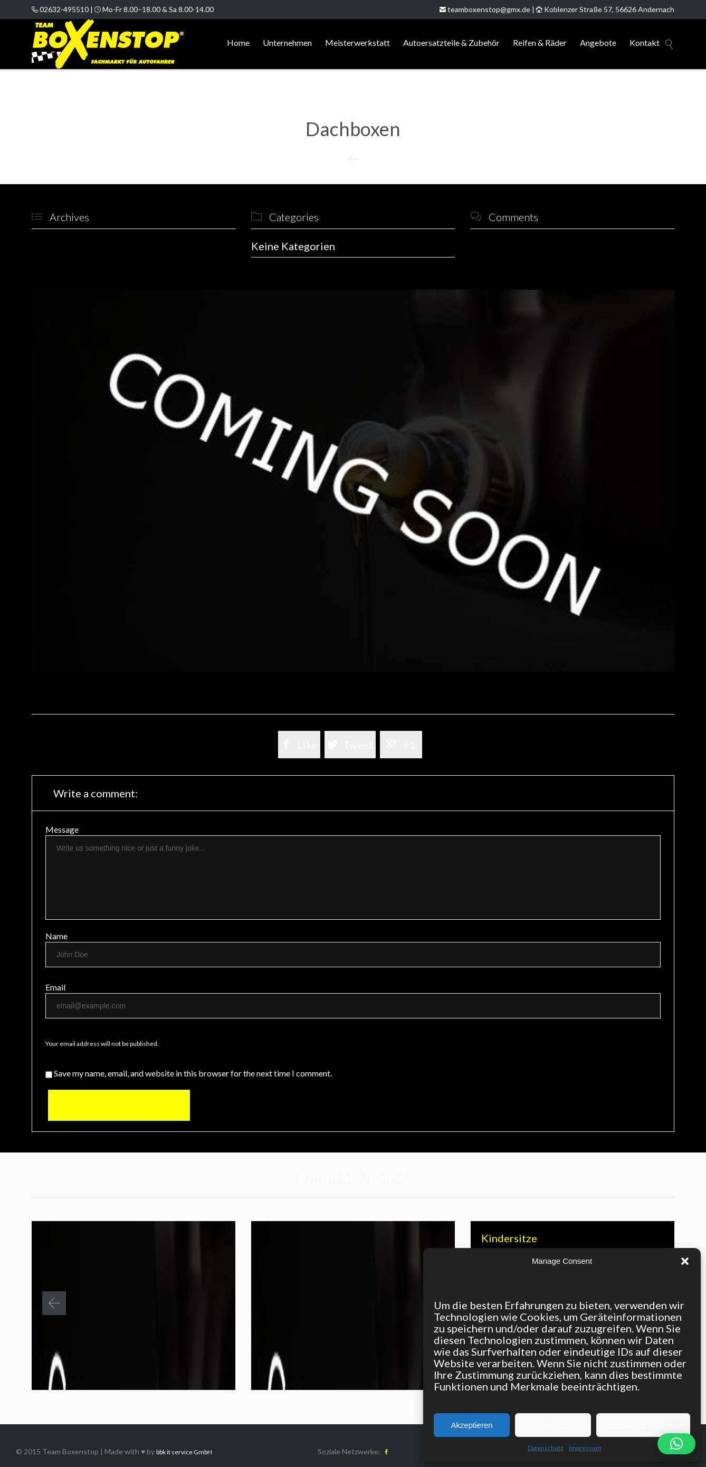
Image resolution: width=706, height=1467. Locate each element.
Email (55, 987)
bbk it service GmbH (184, 1452)
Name (56, 936)
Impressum (585, 1448)
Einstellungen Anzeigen (643, 1425)
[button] (685, 1261)
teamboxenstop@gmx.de (485, 9)
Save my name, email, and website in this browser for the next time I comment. (188, 1073)
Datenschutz (546, 1448)
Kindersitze (509, 1238)
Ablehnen (552, 1425)
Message (62, 829)
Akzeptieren (471, 1425)
